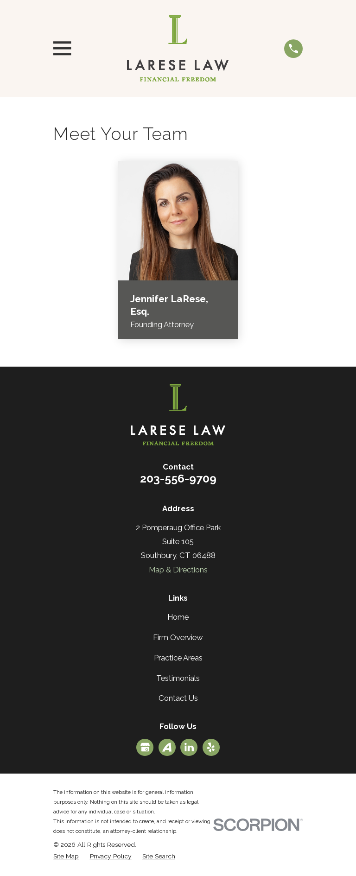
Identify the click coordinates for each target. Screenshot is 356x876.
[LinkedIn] (189, 747)
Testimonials (178, 678)
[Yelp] (211, 747)
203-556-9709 (178, 478)
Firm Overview (178, 637)
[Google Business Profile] (145, 747)
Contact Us (178, 698)
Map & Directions (178, 569)
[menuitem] (66, 856)
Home (178, 617)
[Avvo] (167, 747)
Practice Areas (178, 657)
